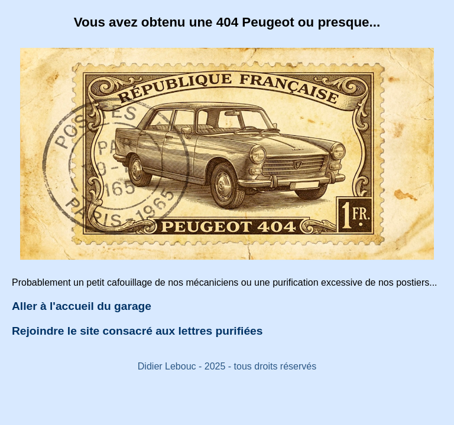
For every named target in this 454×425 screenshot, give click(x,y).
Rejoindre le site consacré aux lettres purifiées (137, 331)
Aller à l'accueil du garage (81, 306)
